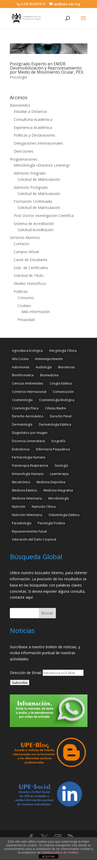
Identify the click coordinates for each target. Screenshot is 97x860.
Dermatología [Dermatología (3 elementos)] (22, 424)
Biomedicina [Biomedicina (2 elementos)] (49, 375)
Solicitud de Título (28, 275)
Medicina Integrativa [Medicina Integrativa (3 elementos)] (58, 490)
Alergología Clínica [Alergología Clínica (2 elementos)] (63, 350)
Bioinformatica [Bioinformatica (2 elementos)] (23, 375)
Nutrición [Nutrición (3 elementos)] (18, 506)
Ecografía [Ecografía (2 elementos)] (58, 441)
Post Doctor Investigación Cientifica (44, 215)
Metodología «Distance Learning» (42, 165)
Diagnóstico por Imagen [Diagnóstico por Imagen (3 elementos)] (29, 433)
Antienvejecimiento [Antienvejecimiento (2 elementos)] (49, 359)
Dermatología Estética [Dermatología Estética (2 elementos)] (55, 424)
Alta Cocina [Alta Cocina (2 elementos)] (20, 359)
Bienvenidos (20, 105)
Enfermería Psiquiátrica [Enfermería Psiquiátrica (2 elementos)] (53, 449)
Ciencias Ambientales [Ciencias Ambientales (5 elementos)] (27, 383)
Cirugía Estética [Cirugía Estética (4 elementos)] (61, 383)
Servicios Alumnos (25, 237)
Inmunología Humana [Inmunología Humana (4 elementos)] (27, 474)
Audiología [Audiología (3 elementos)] (44, 367)
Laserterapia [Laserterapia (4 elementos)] (59, 474)
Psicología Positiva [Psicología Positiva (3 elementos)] (51, 523)
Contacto (21, 243)
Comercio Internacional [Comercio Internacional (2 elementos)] (29, 391)
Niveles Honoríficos (30, 283)
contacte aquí (21, 597)
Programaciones (24, 159)
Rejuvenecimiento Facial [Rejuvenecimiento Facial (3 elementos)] (29, 531)
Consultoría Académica (33, 119)
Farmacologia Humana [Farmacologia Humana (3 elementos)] (28, 457)
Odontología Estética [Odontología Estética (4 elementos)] (64, 515)
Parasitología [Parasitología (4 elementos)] (21, 523)
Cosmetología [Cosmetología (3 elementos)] (22, 400)
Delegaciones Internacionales (38, 143)
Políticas (21, 291)
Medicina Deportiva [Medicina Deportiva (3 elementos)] (50, 482)
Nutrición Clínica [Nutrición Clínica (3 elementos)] (44, 506)
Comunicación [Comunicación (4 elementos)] (63, 391)
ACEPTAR (48, 856)
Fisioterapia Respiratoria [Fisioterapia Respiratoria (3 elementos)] (30, 465)
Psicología (18, 77)
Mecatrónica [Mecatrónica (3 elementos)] (21, 482)
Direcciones (23, 151)
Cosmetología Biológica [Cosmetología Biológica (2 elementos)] (56, 400)
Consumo (26, 297)
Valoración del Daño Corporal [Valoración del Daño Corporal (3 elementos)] (34, 539)
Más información (35, 311)
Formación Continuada (33, 201)
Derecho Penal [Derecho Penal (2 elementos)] (60, 416)
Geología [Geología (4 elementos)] (61, 465)
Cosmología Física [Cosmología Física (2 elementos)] (25, 408)
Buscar (47, 613)
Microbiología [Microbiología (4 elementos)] (58, 498)
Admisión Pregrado (30, 173)
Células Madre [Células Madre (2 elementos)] (55, 408)
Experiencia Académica (33, 127)
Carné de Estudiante (30, 259)
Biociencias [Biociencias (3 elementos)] (66, 367)
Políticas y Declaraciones (34, 135)
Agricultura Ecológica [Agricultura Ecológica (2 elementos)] (27, 350)
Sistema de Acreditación (34, 223)
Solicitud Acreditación (35, 229)
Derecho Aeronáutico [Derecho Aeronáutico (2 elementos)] (27, 416)
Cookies (24, 305)
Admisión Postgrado (31, 187)
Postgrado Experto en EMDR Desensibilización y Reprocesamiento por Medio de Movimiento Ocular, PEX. (47, 68)
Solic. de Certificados (31, 267)
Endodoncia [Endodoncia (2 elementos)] (20, 449)
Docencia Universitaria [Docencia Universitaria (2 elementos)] (28, 441)
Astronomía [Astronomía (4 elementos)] (20, 367)
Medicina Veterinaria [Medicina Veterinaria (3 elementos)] (27, 498)
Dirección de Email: (26, 672)
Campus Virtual (26, 251)
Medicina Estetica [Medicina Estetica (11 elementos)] (24, 490)
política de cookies (65, 852)
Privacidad (26, 319)
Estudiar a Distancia (30, 111)
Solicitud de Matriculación (39, 179)
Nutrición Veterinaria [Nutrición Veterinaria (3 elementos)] (27, 515)
